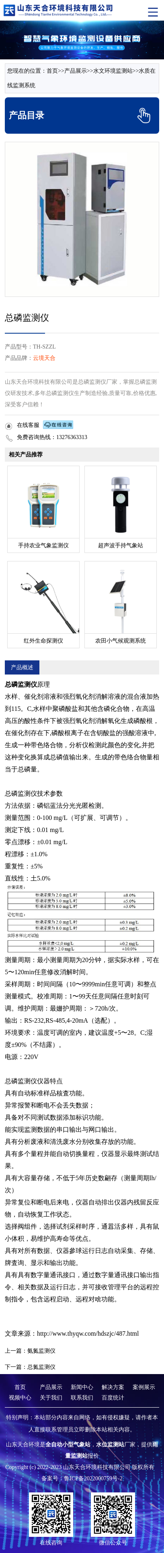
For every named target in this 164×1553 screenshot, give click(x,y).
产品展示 (75, 71)
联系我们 (82, 1398)
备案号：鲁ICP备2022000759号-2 (81, 1478)
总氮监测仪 (41, 1367)
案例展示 (144, 1387)
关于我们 (51, 1398)
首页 (52, 71)
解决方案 (113, 1387)
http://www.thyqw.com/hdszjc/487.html (88, 1333)
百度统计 (113, 1398)
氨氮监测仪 (41, 1351)
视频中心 (20, 1398)
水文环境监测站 (113, 71)
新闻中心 (82, 1387)
